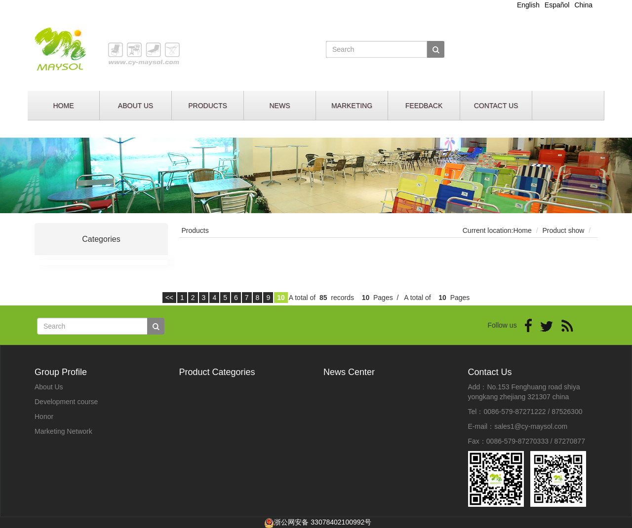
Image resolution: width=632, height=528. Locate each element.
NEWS (280, 106)
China (583, 5)
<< (169, 298)
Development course (66, 402)
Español (557, 5)
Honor (44, 416)
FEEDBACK (423, 106)
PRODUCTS (207, 106)
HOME (63, 106)
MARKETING (351, 106)
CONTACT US (496, 106)
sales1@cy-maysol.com (530, 426)
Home (522, 230)
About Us (49, 387)
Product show (564, 230)
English (528, 5)
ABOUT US (135, 106)
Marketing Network (63, 431)
